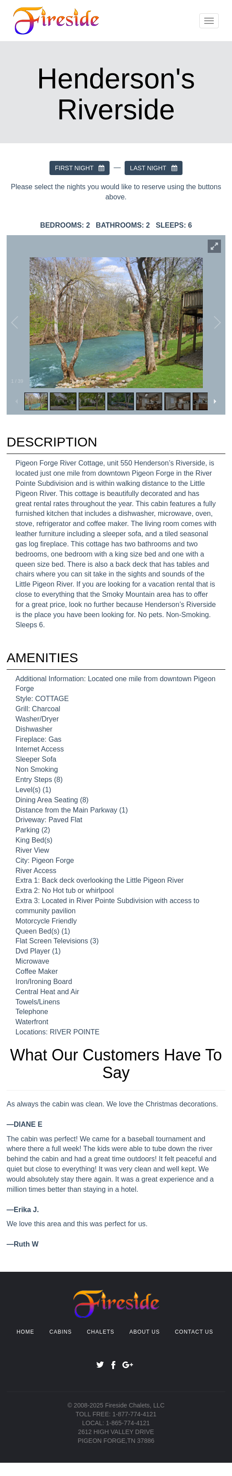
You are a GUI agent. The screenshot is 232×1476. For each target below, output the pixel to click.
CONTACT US (194, 1332)
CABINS (60, 1332)
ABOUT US (144, 1332)
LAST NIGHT (153, 168)
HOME (25, 1332)
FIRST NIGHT (79, 168)
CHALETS (100, 1332)
